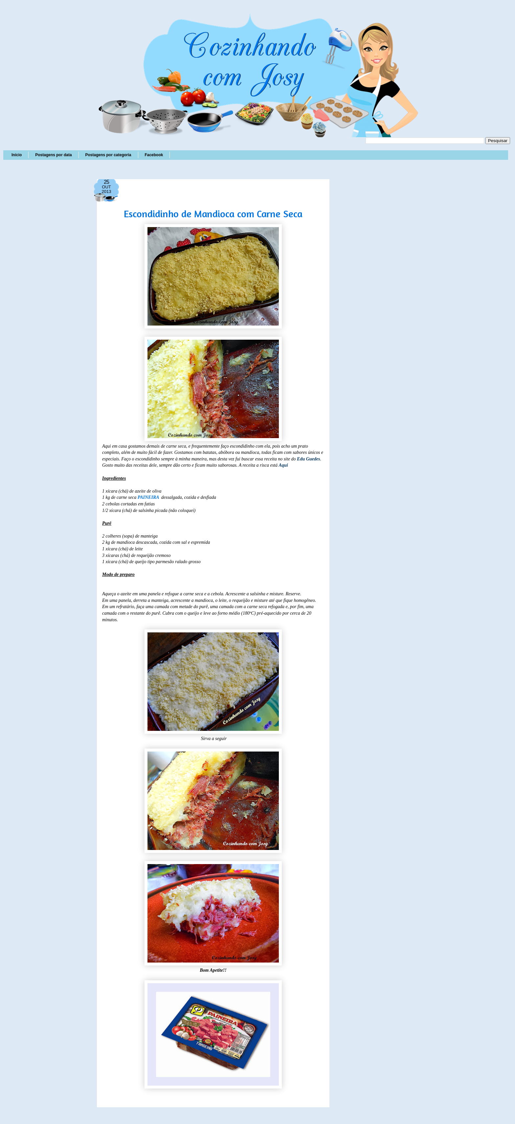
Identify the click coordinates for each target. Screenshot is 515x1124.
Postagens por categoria (108, 155)
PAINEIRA (149, 497)
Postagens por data (53, 155)
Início (16, 155)
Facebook (154, 155)
